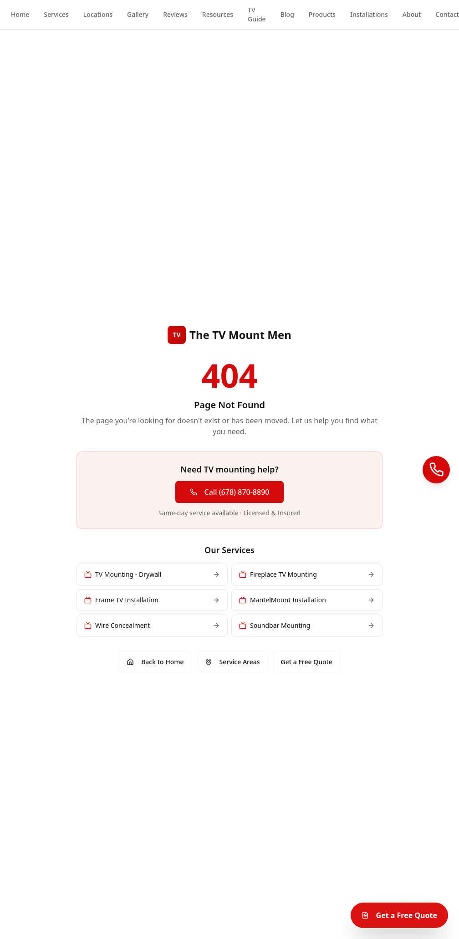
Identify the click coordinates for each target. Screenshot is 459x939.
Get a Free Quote (306, 661)
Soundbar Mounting (307, 625)
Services (56, 14)
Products (322, 14)
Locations (97, 14)
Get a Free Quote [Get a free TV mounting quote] (399, 915)
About (412, 14)
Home (20, 14)
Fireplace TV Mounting (307, 574)
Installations (369, 14)
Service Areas (232, 661)
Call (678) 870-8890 (230, 492)
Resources (217, 14)
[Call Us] (436, 469)
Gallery (137, 14)
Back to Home (155, 661)
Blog (287, 14)
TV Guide (256, 14)
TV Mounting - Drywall (152, 574)
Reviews (175, 14)
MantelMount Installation (307, 599)
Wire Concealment (152, 625)
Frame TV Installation (152, 599)
